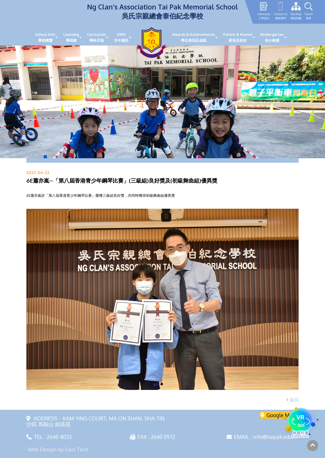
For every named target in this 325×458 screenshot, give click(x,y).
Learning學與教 (71, 37)
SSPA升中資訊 (121, 37)
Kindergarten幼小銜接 (272, 37)
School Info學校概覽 (45, 37)
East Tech (76, 449)
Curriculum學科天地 (96, 37)
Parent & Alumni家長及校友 (237, 37)
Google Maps (279, 415)
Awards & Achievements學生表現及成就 (193, 37)
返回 (292, 400)
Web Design (42, 449)
